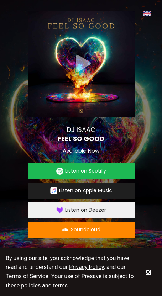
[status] (148, 272)
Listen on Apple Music (81, 190)
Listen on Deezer (81, 210)
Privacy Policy (86, 267)
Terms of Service (27, 276)
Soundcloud (81, 229)
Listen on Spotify (81, 171)
